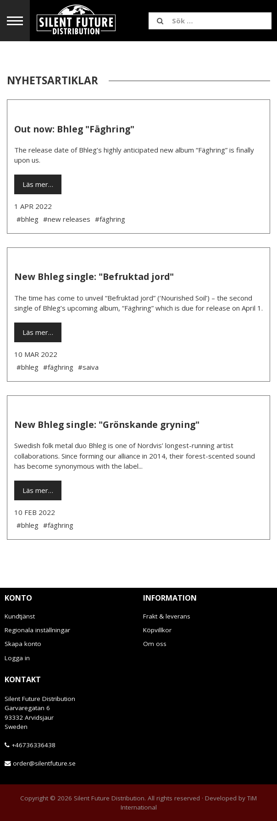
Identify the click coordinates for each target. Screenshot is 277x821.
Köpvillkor (157, 630)
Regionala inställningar (37, 630)
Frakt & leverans (166, 616)
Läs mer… (37, 184)
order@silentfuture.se (44, 763)
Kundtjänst (20, 616)
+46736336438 (33, 745)
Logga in (17, 658)
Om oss (154, 644)
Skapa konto (23, 644)
